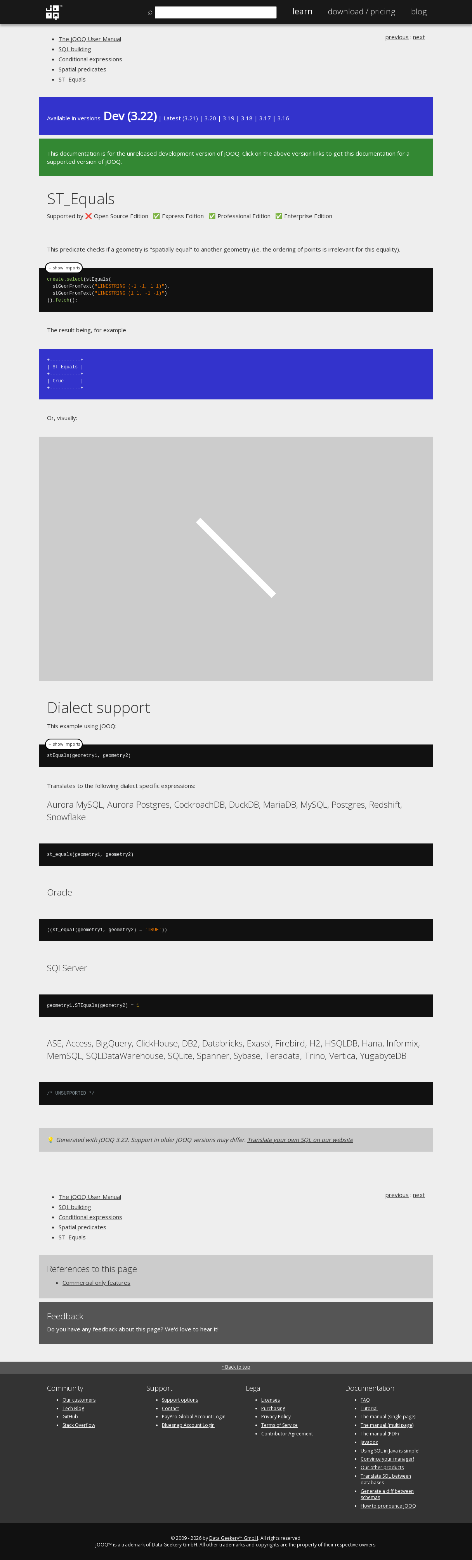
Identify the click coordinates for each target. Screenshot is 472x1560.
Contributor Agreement (287, 1433)
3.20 (210, 118)
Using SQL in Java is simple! (390, 1450)
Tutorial (369, 1408)
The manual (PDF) (380, 1433)
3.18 (247, 118)
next (419, 37)
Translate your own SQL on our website (300, 1139)
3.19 (228, 118)
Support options (180, 1399)
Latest (172, 118)
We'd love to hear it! (192, 1329)
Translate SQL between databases (386, 1478)
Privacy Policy (276, 1416)
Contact (170, 1408)
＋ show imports (64, 268)
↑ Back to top (236, 1366)
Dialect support (98, 706)
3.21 (190, 118)
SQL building (75, 49)
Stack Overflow (78, 1424)
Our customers (78, 1399)
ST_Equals (72, 79)
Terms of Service (279, 1424)
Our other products (382, 1467)
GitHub (70, 1416)
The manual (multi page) (387, 1424)
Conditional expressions (90, 59)
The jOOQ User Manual (90, 39)
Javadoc (369, 1442)
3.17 (265, 118)
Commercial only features (96, 1282)
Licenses (270, 1399)
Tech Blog (73, 1408)
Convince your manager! (387, 1458)
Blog (419, 11)
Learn (302, 11)
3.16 (283, 118)
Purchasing (273, 1408)
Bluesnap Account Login (188, 1424)
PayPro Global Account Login (194, 1416)
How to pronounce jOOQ (388, 1505)
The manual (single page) (388, 1416)
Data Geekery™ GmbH (233, 1537)
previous (397, 37)
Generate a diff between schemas (387, 1494)
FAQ (365, 1399)
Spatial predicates (82, 69)
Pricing (362, 11)
